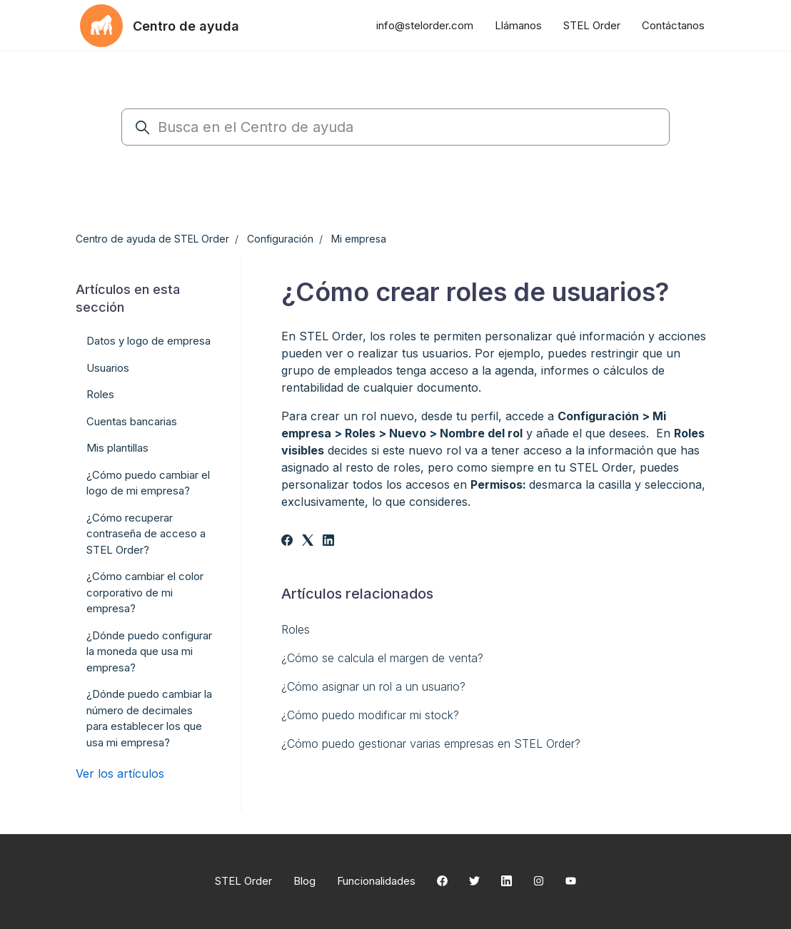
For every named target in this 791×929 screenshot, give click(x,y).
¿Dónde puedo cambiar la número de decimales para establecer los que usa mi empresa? (149, 718)
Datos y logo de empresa (148, 340)
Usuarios (107, 368)
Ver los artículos (120, 773)
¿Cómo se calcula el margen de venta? (382, 658)
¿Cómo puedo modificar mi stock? (370, 715)
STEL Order (591, 25)
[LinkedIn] (328, 541)
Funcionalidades (376, 881)
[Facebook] (287, 541)
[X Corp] (307, 541)
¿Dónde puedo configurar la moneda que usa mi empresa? (149, 651)
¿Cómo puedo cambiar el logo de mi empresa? (148, 483)
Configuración (280, 239)
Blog (304, 881)
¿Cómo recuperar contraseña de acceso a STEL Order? (146, 534)
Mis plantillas (117, 448)
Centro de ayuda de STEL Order (152, 239)
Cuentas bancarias (131, 421)
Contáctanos (673, 25)
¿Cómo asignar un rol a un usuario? (373, 686)
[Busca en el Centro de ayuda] (395, 127)
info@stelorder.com (424, 25)
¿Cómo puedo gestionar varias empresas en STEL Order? (430, 743)
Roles (295, 629)
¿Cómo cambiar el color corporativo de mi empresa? (144, 592)
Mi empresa (358, 239)
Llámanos (518, 25)
